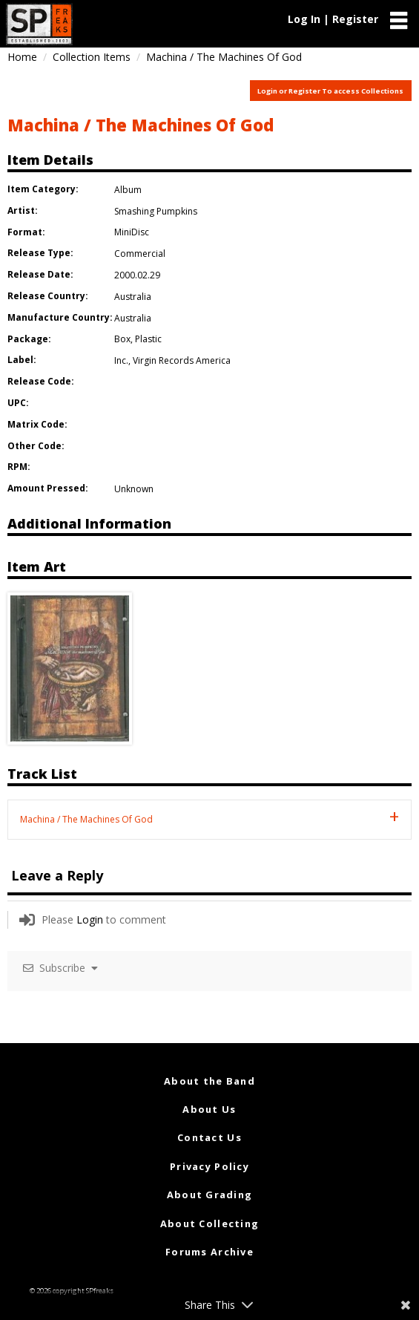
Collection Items (92, 57)
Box (122, 339)
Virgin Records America (182, 360)
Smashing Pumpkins (155, 211)
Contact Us (209, 1137)
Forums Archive (209, 1251)
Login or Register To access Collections (330, 91)
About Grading (210, 1194)
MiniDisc (131, 232)
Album (128, 189)
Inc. (121, 360)
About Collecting (209, 1223)
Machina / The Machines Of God (140, 125)
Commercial (139, 253)
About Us (209, 1109)
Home (22, 57)
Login (89, 919)
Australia (132, 296)
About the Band (209, 1081)
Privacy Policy (209, 1166)
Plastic (148, 339)
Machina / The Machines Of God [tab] (86, 819)
